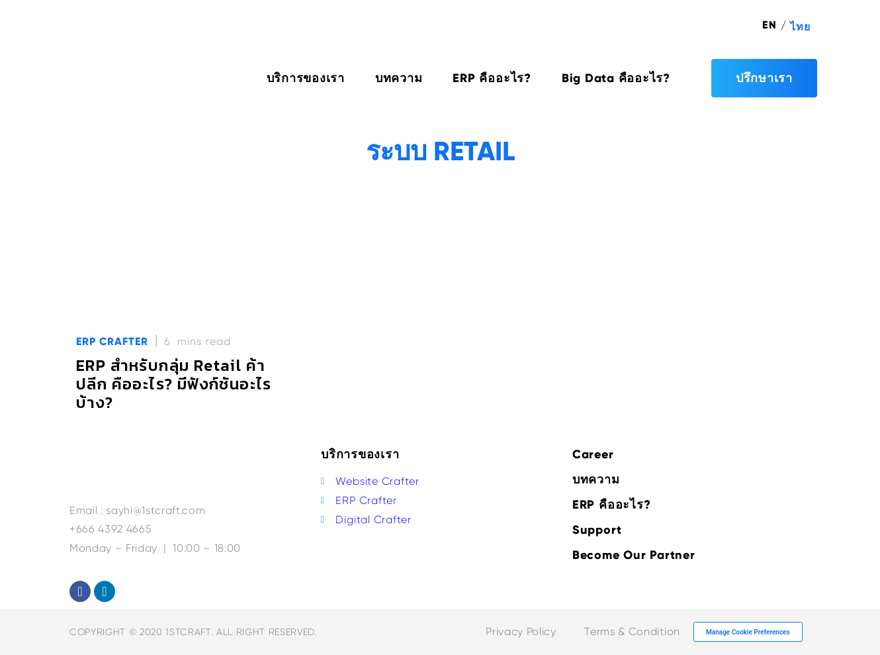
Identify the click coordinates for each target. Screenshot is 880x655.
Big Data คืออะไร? (616, 78)
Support (596, 530)
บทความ (399, 78)
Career (593, 454)
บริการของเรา (306, 78)
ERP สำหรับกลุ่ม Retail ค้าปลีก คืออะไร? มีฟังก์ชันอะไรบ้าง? (174, 384)
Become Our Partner (633, 555)
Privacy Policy (521, 631)
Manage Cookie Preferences (748, 632)
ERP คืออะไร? (492, 78)
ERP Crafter (112, 341)
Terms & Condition (632, 631)
